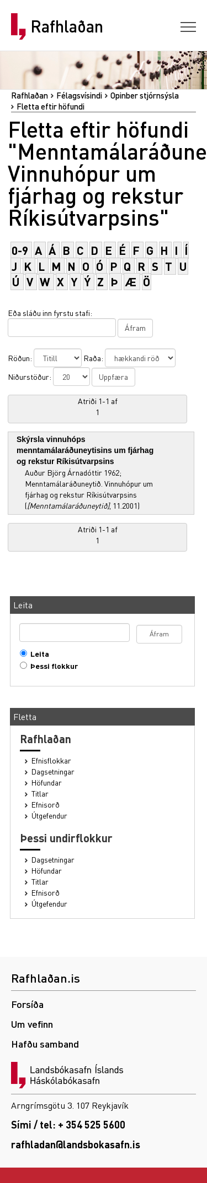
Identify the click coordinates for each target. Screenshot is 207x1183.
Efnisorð (45, 804)
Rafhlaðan (66, 26)
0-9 (20, 250)
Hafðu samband (45, 1043)
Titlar (40, 793)
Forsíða (27, 1003)
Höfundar (46, 782)
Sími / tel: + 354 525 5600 (68, 1124)
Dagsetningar (53, 771)
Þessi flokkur (51, 665)
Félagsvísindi (79, 95)
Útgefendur (49, 815)
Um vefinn (32, 1023)
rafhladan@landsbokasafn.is (75, 1144)
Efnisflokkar (51, 760)
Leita (37, 653)
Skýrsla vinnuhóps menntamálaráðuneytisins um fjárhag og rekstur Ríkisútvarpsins (85, 450)
